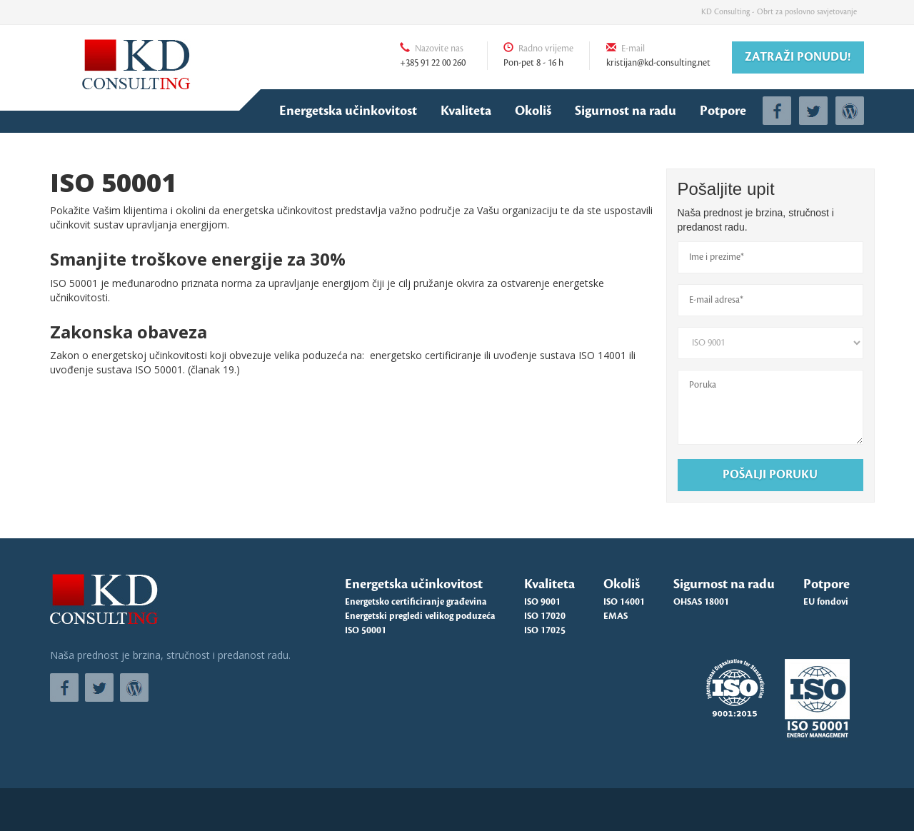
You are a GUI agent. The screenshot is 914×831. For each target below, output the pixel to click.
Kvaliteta (466, 111)
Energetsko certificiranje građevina (416, 602)
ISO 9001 (542, 602)
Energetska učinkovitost (348, 111)
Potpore (723, 111)
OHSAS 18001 (701, 602)
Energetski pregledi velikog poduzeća (420, 616)
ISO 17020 (545, 616)
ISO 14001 (624, 602)
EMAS (615, 616)
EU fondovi (825, 602)
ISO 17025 (545, 630)
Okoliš (533, 111)
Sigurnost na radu (625, 111)
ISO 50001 (365, 630)
